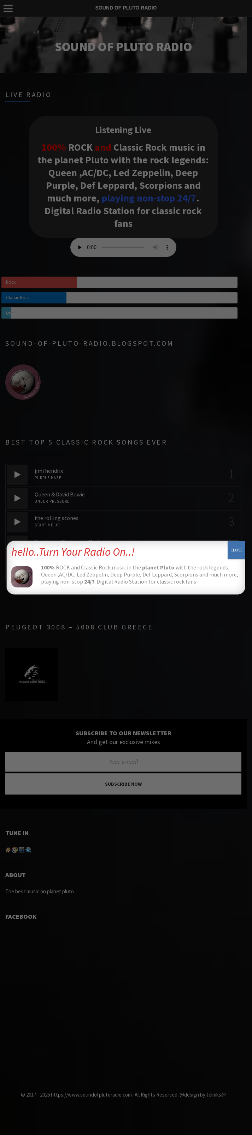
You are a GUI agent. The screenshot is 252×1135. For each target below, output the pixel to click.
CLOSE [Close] (236, 550)
